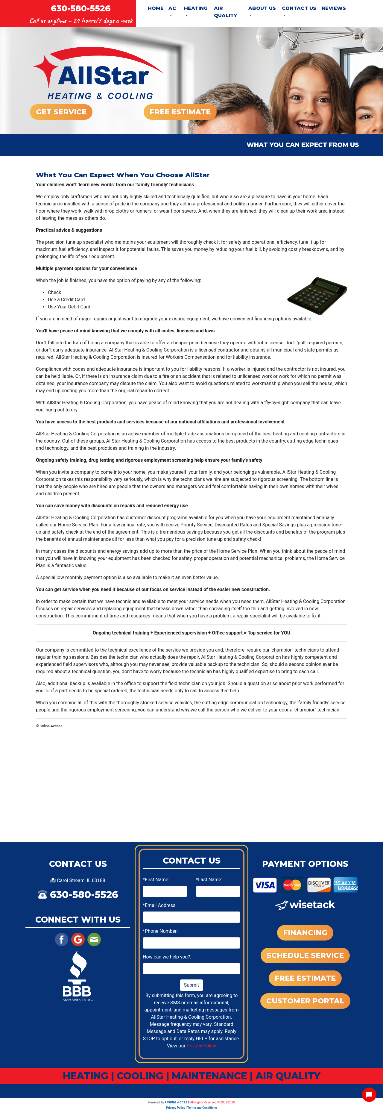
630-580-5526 (81, 8)
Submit (191, 985)
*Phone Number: (160, 931)
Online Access (177, 1102)
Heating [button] (196, 8)
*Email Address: (160, 905)
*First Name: (156, 879)
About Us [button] (262, 8)
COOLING (140, 1076)
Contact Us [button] (299, 8)
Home (156, 8)
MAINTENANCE (209, 1076)
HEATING (85, 1076)
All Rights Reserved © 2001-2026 (212, 1102)
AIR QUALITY (288, 1076)
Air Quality (225, 11)
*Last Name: (209, 879)
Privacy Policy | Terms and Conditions (191, 1107)
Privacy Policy (201, 1046)
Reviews (334, 8)
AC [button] (172, 8)
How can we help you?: (167, 957)
